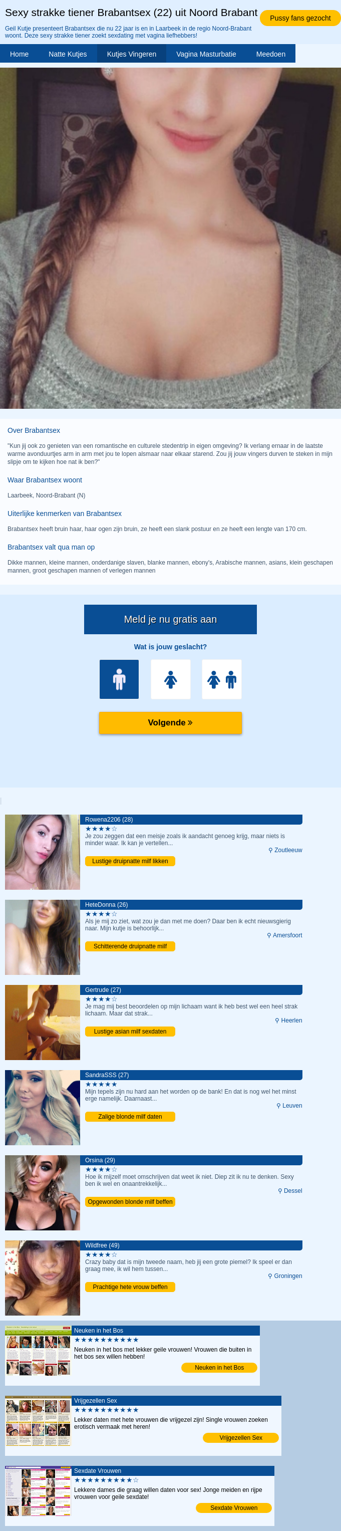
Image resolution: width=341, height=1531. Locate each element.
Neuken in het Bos (219, 1367)
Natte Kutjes (68, 54)
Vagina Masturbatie (206, 54)
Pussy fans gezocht (300, 18)
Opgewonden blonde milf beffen (130, 1201)
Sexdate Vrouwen (233, 1507)
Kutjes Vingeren (132, 54)
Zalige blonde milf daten (130, 1116)
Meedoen (270, 54)
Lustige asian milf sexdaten (130, 1031)
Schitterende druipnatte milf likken (130, 947)
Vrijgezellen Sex (240, 1437)
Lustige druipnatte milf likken (130, 861)
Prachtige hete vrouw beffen (130, 1287)
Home (19, 54)
